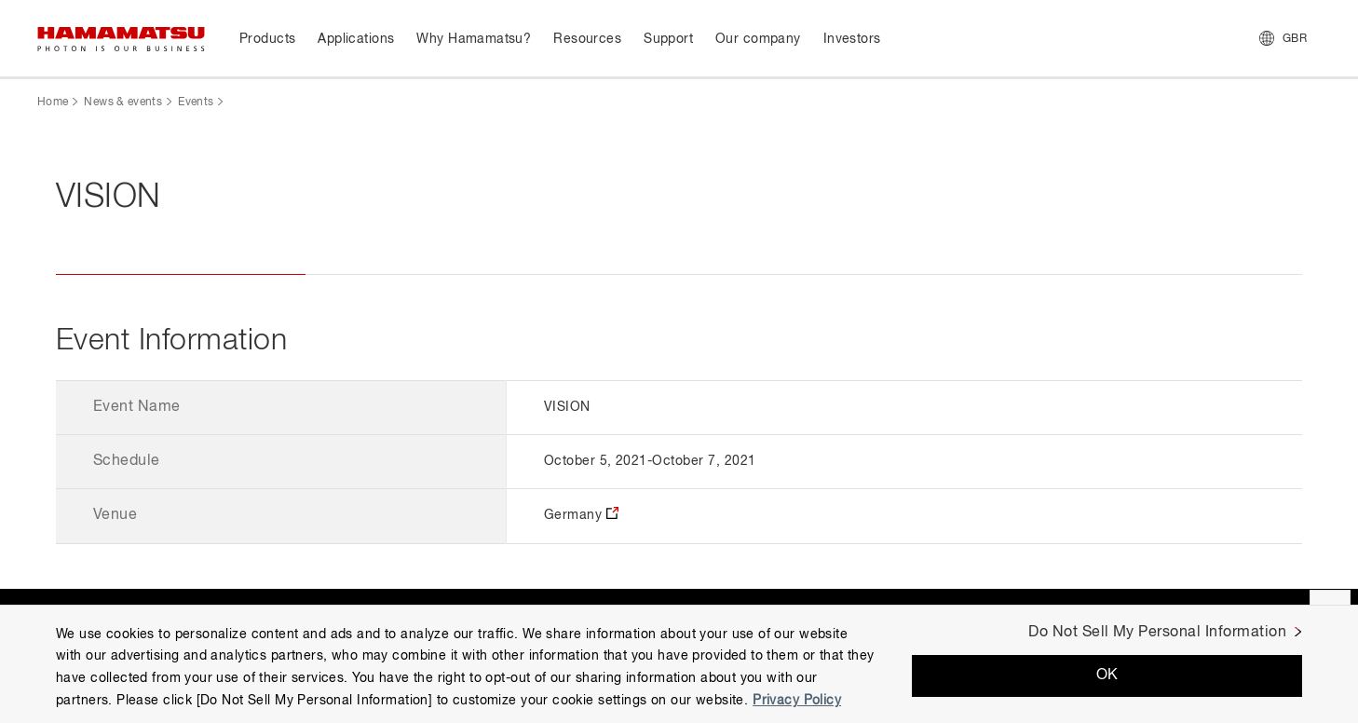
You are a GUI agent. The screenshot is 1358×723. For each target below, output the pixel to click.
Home (52, 102)
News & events (123, 102)
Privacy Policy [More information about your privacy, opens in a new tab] (797, 700)
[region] (679, 664)
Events (195, 102)
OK (1107, 675)
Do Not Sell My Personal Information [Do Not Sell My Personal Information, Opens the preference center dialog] (1157, 632)
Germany (573, 515)
